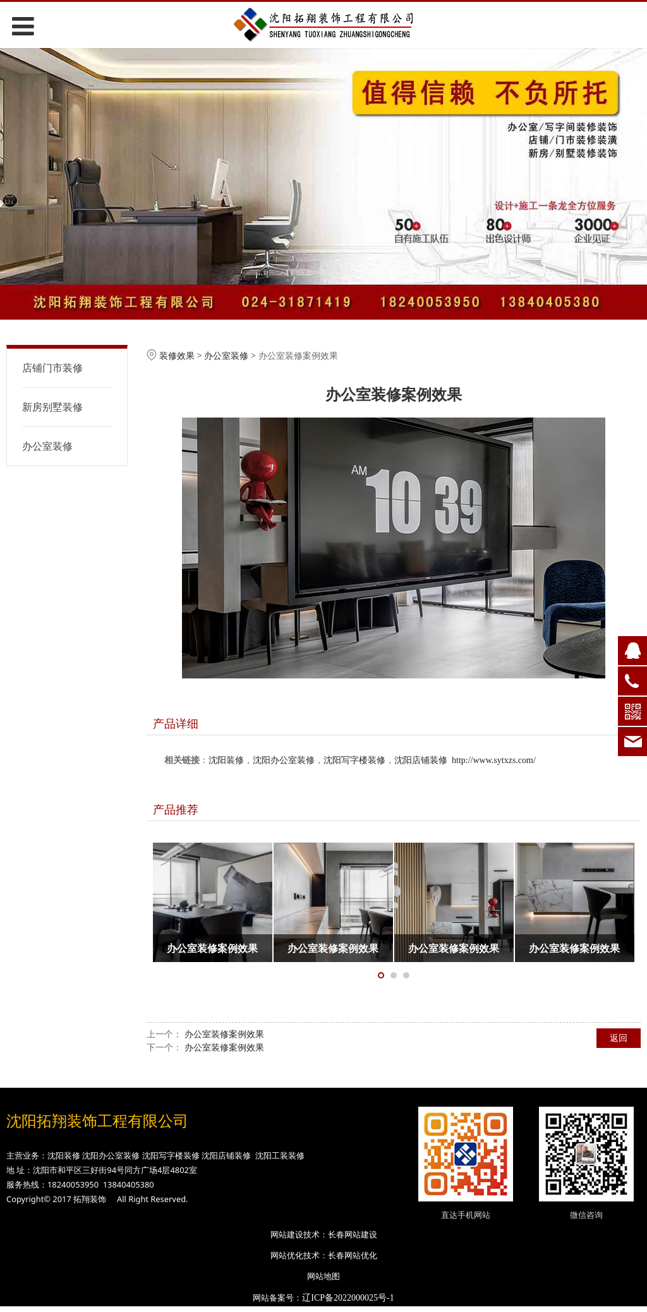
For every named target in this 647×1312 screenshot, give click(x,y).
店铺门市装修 (52, 368)
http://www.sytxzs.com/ (494, 760)
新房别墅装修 (52, 407)
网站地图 (323, 1276)
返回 (618, 1038)
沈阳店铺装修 (420, 760)
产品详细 (175, 723)
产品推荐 (175, 809)
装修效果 (177, 355)
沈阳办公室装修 (284, 760)
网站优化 (286, 1255)
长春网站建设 (352, 1234)
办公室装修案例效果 (224, 1034)
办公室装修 (47, 446)
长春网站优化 (352, 1255)
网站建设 (286, 1234)
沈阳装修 (226, 760)
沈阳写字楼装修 (354, 760)
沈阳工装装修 (280, 1155)
